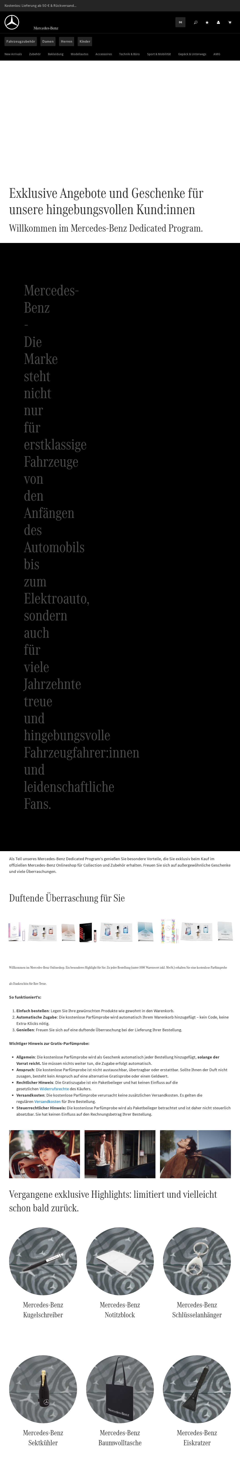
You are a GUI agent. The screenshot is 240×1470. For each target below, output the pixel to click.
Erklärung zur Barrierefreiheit (29, 1444)
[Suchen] (195, 22)
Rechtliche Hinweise (89, 1438)
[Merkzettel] (207, 22)
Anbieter (12, 1438)
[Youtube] (231, 1441)
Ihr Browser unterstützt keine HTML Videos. (120, 120)
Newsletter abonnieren (149, 1197)
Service (173, 1438)
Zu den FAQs (223, 1416)
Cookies (32, 1438)
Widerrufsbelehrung (144, 1438)
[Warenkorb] (229, 22)
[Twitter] (222, 1441)
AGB (117, 1438)
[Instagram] (213, 1441)
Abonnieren (211, 1290)
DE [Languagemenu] (180, 22)
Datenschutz (55, 1438)
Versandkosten (47, 742)
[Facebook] (204, 1441)
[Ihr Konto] (218, 22)
